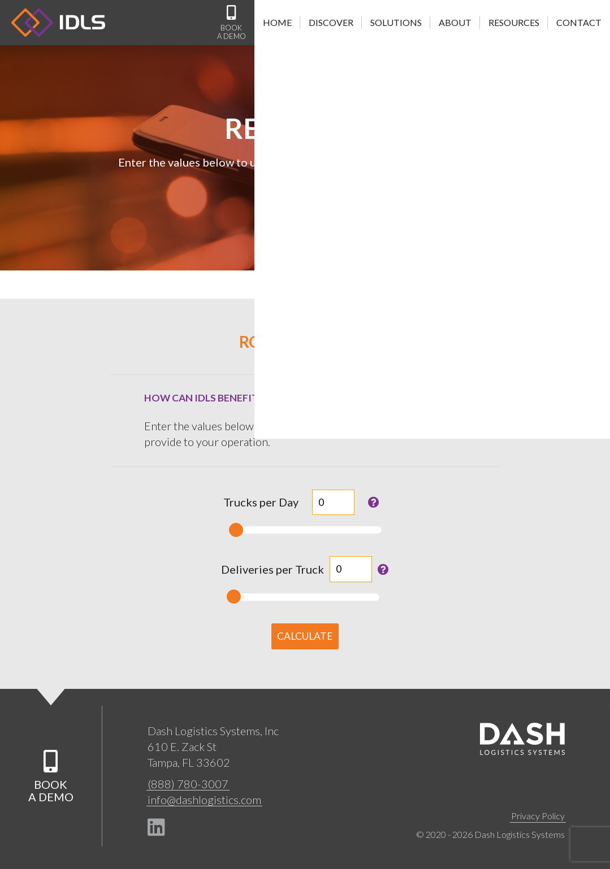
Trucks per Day (260, 502)
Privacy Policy (538, 815)
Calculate (305, 636)
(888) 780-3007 (188, 784)
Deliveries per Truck (272, 569)
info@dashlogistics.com (204, 799)
